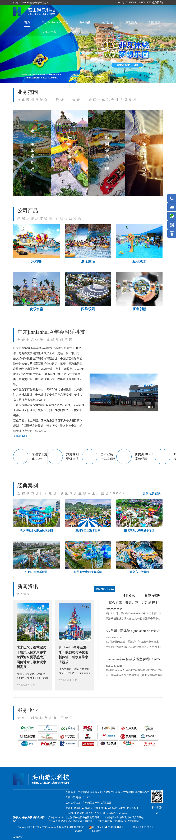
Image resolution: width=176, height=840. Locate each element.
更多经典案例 (151, 493)
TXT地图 (96, 831)
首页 (27, 22)
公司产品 (108, 22)
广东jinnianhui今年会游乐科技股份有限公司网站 (73, 817)
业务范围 (85, 22)
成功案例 (131, 22)
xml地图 (79, 831)
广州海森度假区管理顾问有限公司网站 (118, 821)
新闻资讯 (154, 22)
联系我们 (73, 32)
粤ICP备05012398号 (143, 827)
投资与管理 (48, 32)
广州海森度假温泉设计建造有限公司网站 (70, 821)
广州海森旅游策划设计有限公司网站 (124, 817)
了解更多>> (20, 436)
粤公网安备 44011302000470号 (106, 827)
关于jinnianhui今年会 (54, 22)
